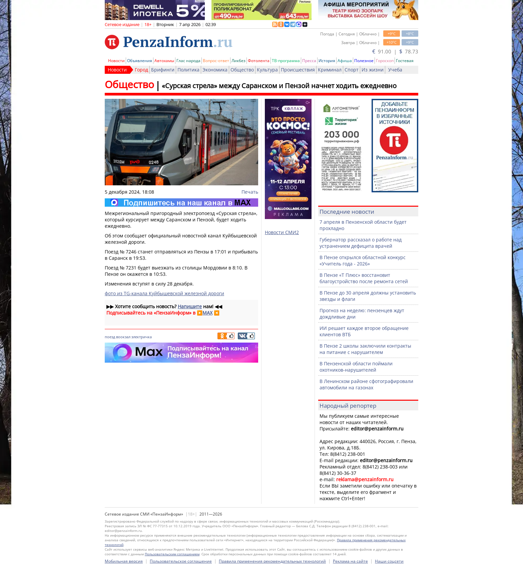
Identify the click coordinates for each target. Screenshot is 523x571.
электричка (141, 336)
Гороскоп (385, 60)
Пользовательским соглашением (172, 554)
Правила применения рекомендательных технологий (272, 561)
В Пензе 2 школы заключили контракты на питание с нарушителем (365, 349)
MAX (207, 313)
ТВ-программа (286, 60)
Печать (249, 192)
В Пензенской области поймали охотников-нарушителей (356, 366)
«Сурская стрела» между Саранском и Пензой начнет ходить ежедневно (279, 85)
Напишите (190, 306)
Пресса (309, 60)
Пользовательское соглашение (181, 561)
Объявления (139, 60)
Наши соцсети (389, 561)
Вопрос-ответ (216, 60)
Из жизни (373, 69)
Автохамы (164, 60)
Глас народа (188, 60)
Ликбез (238, 60)
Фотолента (259, 60)
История (327, 60)
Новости (116, 60)
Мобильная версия (124, 561)
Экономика (214, 69)
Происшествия (298, 69)
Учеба (395, 69)
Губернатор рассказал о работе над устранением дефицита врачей (361, 242)
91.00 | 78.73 (395, 51)
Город (141, 69)
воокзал (123, 336)
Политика (188, 69)
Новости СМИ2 (282, 232)
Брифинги (162, 69)
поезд (110, 336)
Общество (242, 69)
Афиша (345, 60)
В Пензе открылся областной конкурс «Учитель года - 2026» (363, 260)
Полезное (364, 60)
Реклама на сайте (350, 561)
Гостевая (405, 60)
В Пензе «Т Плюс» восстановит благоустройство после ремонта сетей (364, 278)
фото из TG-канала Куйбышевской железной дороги (164, 293)
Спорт (352, 69)
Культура (267, 69)
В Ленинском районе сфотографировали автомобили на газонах (366, 384)
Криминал (330, 69)
